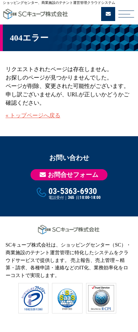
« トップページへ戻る (33, 115)
